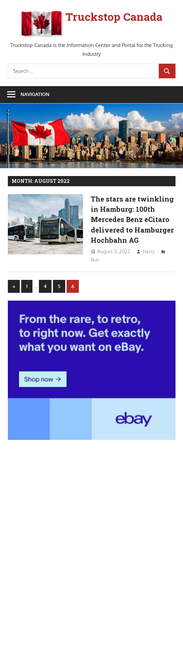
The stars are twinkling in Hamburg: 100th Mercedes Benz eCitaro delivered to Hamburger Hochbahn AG (132, 219)
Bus (95, 260)
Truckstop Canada (114, 16)
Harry (149, 251)
